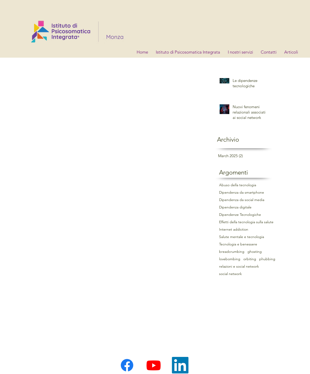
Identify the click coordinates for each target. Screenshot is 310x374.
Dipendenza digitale (235, 207)
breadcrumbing (231, 252)
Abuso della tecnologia (237, 185)
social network (230, 274)
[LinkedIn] (180, 365)
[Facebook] (127, 365)
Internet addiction (233, 229)
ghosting (254, 252)
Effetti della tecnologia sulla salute (246, 222)
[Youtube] (153, 365)
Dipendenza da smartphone (241, 192)
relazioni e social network (239, 266)
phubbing (267, 259)
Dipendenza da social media (241, 200)
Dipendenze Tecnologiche (240, 215)
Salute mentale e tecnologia (241, 237)
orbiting (249, 259)
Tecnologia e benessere (238, 244)
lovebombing (229, 259)
